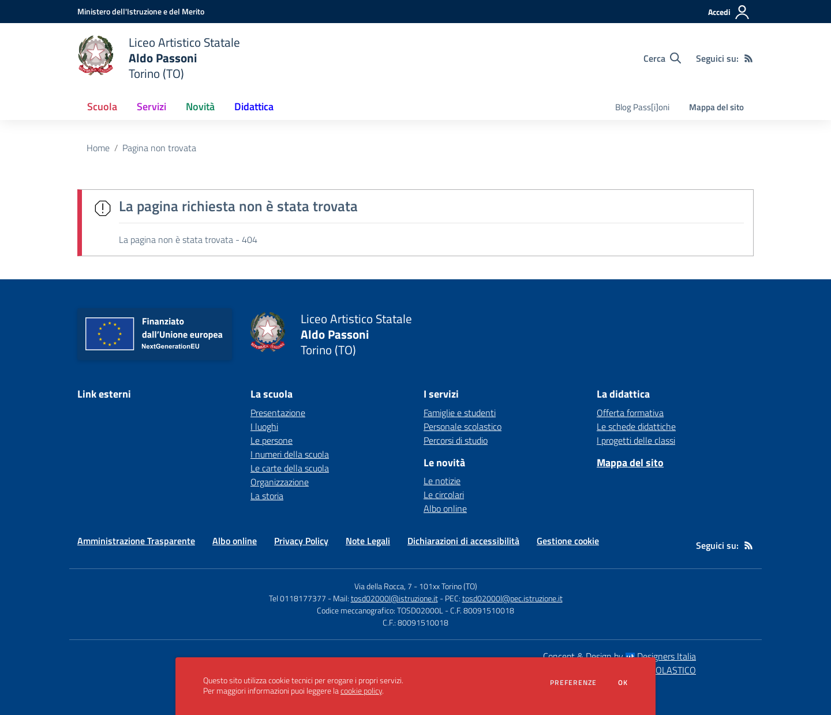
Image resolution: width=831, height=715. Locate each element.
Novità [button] (200, 106)
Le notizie (442, 481)
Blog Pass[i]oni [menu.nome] (642, 107)
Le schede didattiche (636, 426)
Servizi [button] (151, 106)
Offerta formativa (630, 413)
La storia (266, 496)
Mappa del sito (716, 107)
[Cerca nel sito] (662, 58)
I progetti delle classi (636, 440)
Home (98, 148)
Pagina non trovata (159, 148)
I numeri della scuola (289, 454)
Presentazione (277, 413)
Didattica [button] (254, 106)
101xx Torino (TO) (448, 586)
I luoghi (264, 426)
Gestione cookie (568, 541)
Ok (623, 682)
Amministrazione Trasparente (136, 541)
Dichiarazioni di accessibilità (463, 541)
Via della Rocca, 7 (383, 586)
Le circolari (444, 494)
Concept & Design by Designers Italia (619, 656)
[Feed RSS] (748, 58)
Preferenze (573, 682)
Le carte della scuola (289, 468)
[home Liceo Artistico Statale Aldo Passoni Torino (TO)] (158, 58)
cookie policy (361, 690)
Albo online (445, 508)
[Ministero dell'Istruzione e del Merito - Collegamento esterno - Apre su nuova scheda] (140, 11)
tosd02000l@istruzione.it (394, 598)
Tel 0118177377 (297, 598)
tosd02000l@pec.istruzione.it (512, 598)
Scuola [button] (102, 106)
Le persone (271, 440)
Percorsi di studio (456, 440)
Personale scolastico (462, 426)
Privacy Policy (301, 541)
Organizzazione (279, 482)
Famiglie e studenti (460, 413)
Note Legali (368, 541)
